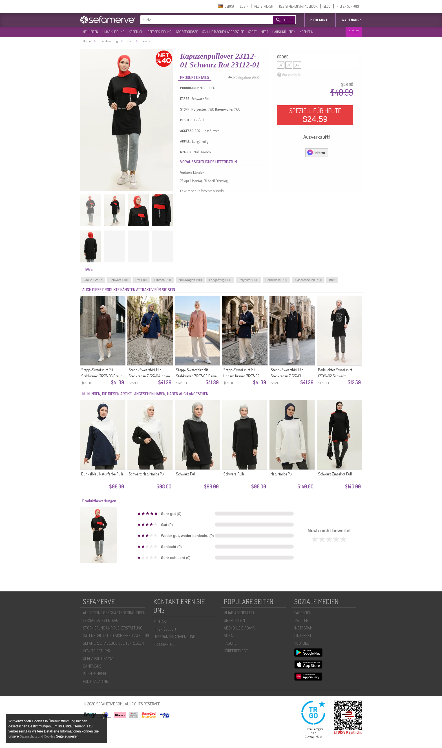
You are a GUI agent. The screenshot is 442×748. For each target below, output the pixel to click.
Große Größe (93, 280)
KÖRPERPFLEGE (236, 650)
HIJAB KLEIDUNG (113, 32)
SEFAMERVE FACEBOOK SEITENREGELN (113, 643)
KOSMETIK (306, 32)
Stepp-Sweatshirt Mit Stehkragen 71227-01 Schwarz (287, 376)
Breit (332, 280)
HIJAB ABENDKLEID (239, 612)
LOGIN (244, 6)
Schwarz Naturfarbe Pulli (147, 473)
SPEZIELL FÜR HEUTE (315, 115)
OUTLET (353, 32)
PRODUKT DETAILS (194, 77)
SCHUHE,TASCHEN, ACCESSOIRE (223, 32)
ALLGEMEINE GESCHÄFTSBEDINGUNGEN (114, 612)
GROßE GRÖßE (187, 32)
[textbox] (201, 19)
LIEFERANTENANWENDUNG (174, 636)
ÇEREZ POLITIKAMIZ (98, 658)
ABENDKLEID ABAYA (239, 628)
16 (297, 65)
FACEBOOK (302, 612)
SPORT (252, 32)
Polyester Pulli (248, 280)
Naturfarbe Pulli (282, 473)
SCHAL (229, 635)
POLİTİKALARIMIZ (96, 681)
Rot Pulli (141, 280)
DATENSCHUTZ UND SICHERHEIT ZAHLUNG (116, 635)
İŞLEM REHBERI (94, 673)
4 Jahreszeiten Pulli (308, 280)
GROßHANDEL (163, 644)
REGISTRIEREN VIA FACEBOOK (298, 6)
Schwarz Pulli (118, 280)
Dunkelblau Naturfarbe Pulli (102, 473)
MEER (264, 32)
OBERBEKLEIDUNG (159, 32)
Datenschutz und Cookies (38, 736)
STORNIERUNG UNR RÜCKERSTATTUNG (112, 628)
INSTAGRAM (303, 628)
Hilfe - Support (164, 629)
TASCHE (230, 643)
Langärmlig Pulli (220, 280)
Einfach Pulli (162, 280)
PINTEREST (302, 635)
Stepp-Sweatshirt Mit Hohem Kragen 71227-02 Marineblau (241, 376)
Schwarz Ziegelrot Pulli (335, 473)
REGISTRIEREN (263, 6)
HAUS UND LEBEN (283, 32)
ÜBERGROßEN (234, 620)
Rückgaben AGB (245, 77)
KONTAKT (160, 621)
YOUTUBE (301, 643)
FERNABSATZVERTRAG (100, 620)
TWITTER (301, 620)
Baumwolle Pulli (277, 280)
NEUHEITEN (90, 32)
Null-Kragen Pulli (190, 280)
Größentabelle (288, 74)
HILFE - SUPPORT (348, 6)
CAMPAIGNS (92, 666)
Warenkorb (351, 20)
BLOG (327, 6)
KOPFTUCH (136, 32)
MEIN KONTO (320, 20)
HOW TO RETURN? (96, 650)
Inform (316, 152)
